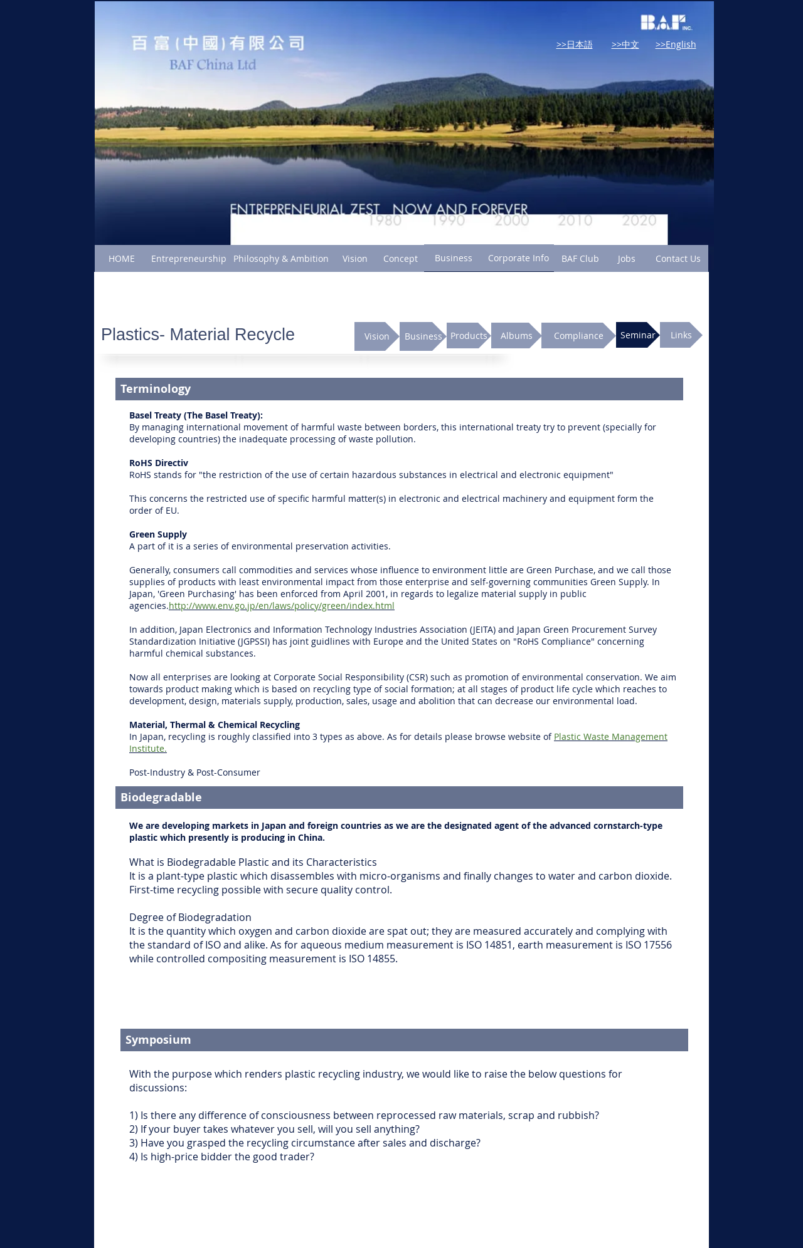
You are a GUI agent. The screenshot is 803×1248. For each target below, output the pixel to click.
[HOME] (121, 258)
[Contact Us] (678, 258)
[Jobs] (626, 258)
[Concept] (400, 258)
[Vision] (354, 258)
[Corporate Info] (518, 257)
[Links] (681, 335)
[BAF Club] (580, 258)
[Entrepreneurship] (189, 258)
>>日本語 (574, 44)
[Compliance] (578, 335)
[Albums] (516, 335)
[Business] (453, 257)
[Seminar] (638, 335)
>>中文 (625, 44)
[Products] (469, 335)
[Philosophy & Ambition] (281, 258)
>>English (676, 44)
